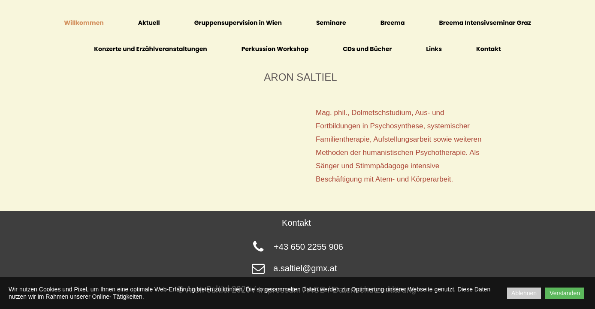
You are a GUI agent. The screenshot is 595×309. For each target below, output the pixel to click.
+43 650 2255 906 (308, 246)
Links (434, 49)
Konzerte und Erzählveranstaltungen (150, 49)
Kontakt (488, 49)
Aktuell (149, 22)
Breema (393, 22)
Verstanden (565, 293)
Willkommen (83, 22)
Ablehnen (524, 293)
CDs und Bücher (367, 49)
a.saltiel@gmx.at (305, 268)
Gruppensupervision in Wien (238, 22)
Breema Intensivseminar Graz (485, 22)
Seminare (331, 22)
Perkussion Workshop (275, 49)
